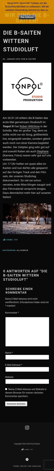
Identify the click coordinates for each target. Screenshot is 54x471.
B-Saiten (31, 59)
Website (9, 377)
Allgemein (22, 250)
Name (9, 352)
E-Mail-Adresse (13, 365)
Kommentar (12, 312)
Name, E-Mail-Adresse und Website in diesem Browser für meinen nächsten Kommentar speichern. (26, 393)
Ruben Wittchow (30, 126)
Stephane (43, 151)
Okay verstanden (26, 17)
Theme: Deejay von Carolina (27, 466)
